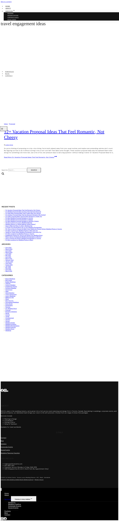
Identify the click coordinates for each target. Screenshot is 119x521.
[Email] (7, 391)
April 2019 (8, 269)
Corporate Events (13, 17)
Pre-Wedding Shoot (11, 308)
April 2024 (8, 251)
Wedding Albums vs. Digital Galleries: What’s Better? (20, 224)
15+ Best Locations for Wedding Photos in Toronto (19, 234)
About (8, 8)
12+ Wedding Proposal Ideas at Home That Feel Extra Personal (23, 212)
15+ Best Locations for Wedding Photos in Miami (19, 240)
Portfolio (9, 71)
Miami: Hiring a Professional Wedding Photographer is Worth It (23, 237)
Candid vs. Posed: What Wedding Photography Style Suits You (23, 232)
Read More (30, 157)
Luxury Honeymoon (11, 294)
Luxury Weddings (10, 296)
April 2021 (8, 257)
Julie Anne (9, 145)
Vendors (7, 319)
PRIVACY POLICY (39, 479)
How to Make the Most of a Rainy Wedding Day (18, 226)
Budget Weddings (10, 282)
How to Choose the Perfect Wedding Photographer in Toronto (23, 238)
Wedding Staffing (12, 15)
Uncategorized (9, 318)
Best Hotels (8, 280)
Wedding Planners (10, 327)
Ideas (6, 291)
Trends (7, 316)
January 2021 (9, 262)
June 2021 (8, 254)
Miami (7, 299)
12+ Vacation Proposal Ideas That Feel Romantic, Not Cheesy (22, 210)
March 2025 (8, 249)
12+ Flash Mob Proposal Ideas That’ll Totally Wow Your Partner (23, 213)
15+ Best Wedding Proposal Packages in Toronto (19, 218)
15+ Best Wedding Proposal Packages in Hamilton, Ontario (22, 221)
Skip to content (6, 2)
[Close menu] (1, 489)
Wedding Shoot (9, 329)
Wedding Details (10, 323)
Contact (9, 76)
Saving (7, 313)
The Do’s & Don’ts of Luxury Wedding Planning (18, 222)
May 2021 (8, 255)
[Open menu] (3, 128)
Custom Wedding (10, 285)
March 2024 (8, 252)
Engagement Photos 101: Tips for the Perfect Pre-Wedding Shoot (24, 235)
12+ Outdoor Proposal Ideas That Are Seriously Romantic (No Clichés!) (25, 215)
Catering (7, 283)
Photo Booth (9, 304)
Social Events (11, 19)
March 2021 (8, 258)
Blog (7, 73)
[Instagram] (5, 391)
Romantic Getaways (11, 311)
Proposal (7, 310)
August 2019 (9, 265)
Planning (7, 307)
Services (7, 499)
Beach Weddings (10, 279)
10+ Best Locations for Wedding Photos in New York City (21, 230)
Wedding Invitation (10, 324)
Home (7, 6)
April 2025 (8, 247)
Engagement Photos (11, 286)
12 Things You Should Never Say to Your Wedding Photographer (23, 227)
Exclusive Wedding (10, 288)
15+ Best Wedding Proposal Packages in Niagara (19, 219)
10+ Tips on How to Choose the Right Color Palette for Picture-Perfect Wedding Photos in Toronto (33, 229)
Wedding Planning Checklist (10, 453)
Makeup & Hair (9, 297)
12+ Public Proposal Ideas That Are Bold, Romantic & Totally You (23, 216)
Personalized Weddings (12, 302)
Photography (9, 305)
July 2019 (8, 266)
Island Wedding (9, 293)
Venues (7, 321)
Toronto (7, 315)
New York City (9, 300)
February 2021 (9, 260)
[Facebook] (2, 391)
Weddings (10, 13)
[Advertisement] (57, 190)
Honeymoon (8, 290)
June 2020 (8, 263)
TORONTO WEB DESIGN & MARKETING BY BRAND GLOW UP (17, 479)
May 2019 (8, 268)
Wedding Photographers (12, 326)
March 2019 (8, 271)
